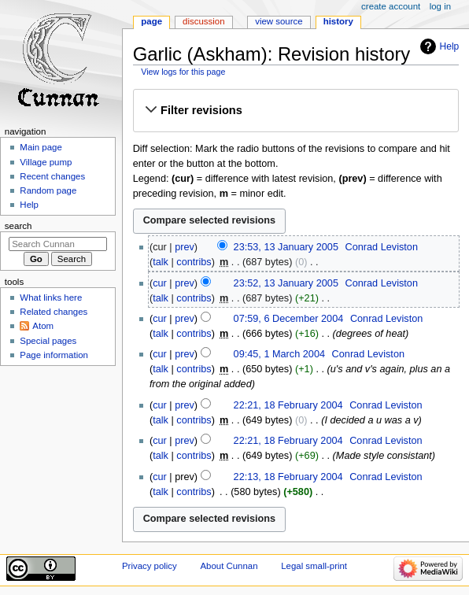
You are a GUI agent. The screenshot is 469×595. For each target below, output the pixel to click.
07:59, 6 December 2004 (289, 318)
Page (151, 21)
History (338, 21)
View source (278, 21)
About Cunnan (228, 566)
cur (160, 283)
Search (18, 226)
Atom (43, 326)
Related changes (53, 311)
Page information (54, 355)
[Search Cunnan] (58, 244)
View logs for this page (183, 71)
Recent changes (52, 176)
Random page (48, 190)
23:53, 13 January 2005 (286, 247)
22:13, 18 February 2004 (288, 476)
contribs (193, 262)
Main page (41, 147)
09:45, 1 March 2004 (279, 354)
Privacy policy (149, 566)
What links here (51, 297)
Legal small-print (314, 566)
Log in (440, 6)
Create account (390, 6)
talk (160, 262)
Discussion (203, 21)
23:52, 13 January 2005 (286, 283)
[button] (295, 110)
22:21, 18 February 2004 (288, 405)
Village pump (46, 162)
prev (184, 247)
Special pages (48, 341)
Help (450, 46)
